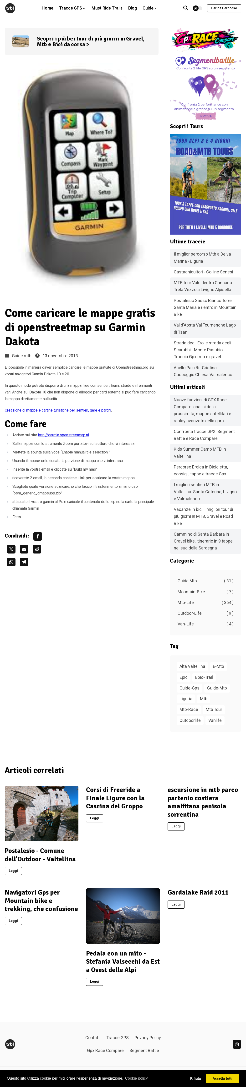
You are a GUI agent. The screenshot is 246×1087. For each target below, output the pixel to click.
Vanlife (215, 720)
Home (47, 8)
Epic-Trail (204, 677)
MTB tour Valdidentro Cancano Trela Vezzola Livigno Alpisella (203, 286)
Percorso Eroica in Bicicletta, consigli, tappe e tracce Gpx (201, 470)
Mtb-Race (188, 709)
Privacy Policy (147, 1038)
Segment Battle (144, 1050)
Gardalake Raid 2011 (198, 892)
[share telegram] (24, 562)
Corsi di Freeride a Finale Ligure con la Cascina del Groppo (115, 798)
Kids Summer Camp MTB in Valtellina (200, 452)
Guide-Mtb (217, 688)
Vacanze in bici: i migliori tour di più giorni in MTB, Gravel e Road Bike (203, 516)
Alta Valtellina (192, 666)
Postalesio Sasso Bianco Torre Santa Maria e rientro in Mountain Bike (205, 307)
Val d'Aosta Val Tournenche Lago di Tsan (205, 328)
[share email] (24, 549)
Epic (183, 677)
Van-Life (206, 624)
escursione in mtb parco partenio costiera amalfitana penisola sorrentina (203, 802)
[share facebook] (37, 536)
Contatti (93, 1038)
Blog (132, 8)
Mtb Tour (214, 709)
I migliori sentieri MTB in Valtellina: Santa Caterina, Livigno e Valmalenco (205, 492)
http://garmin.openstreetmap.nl (63, 435)
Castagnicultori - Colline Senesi (203, 272)
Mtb (203, 699)
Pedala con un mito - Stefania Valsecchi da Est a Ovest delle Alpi (123, 961)
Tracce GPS (117, 1038)
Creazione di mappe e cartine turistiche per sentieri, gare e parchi (58, 410)
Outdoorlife (190, 720)
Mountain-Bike (206, 592)
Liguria (185, 699)
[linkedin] (237, 1044)
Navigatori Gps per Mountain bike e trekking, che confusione (41, 900)
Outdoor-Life (206, 613)
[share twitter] (11, 549)
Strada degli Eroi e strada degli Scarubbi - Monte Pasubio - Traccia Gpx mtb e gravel (202, 350)
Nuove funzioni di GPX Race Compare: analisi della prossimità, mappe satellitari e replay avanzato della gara (202, 410)
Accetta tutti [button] (222, 1078)
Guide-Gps (189, 688)
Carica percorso (224, 8)
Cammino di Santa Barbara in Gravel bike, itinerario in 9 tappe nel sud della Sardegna (203, 541)
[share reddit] (37, 549)
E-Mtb (218, 666)
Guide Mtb (206, 581)
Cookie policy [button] (136, 1078)
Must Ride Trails (107, 8)
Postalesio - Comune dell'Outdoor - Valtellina (40, 855)
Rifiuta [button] (195, 1078)
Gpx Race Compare (105, 1050)
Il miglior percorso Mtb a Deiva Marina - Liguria (202, 257)
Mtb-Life (206, 602)
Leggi (13, 870)
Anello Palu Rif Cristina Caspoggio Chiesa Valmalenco (203, 371)
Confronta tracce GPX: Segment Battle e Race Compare (204, 435)
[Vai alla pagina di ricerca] (185, 8)
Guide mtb (21, 356)
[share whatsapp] (11, 562)
